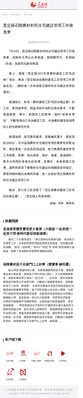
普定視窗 (28, 14)
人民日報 (9, 355)
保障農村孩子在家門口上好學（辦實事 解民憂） (37, 264)
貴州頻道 (15, 14)
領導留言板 (49, 355)
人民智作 (23, 374)
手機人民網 (36, 355)
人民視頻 (63, 355)
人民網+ (23, 355)
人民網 (3, 14)
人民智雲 (9, 374)
